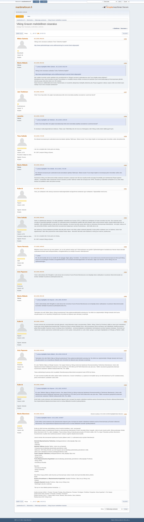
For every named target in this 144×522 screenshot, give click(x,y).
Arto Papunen (22, 272)
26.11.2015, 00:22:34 (39, 38)
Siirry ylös (19, 501)
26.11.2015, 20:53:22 (39, 217)
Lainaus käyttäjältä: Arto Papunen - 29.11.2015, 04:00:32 (52, 388)
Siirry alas (19, 33)
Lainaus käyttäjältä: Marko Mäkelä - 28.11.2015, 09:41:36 (52, 354)
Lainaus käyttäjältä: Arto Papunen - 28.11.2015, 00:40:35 (52, 300)
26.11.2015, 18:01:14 (39, 165)
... (32, 33)
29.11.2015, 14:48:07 (39, 384)
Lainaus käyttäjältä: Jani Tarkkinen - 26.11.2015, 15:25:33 (52, 120)
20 (43, 33)
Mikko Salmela (22, 38)
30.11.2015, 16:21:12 (39, 413)
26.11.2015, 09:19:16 (39, 62)
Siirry (102, 509)
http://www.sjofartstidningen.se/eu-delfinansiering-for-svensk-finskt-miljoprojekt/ (56, 45)
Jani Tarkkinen (22, 92)
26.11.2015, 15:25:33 (39, 91)
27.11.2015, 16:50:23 (39, 246)
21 (45, 33)
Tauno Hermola (22, 246)
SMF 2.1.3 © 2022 (18, 520)
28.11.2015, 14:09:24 (39, 321)
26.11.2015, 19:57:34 (39, 188)
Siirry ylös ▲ (127, 520)
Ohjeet (112, 520)
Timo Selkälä (22, 136)
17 (35, 33)
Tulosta (125, 33)
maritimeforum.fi (24, 7)
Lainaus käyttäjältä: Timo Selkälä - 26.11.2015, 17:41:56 (51, 168)
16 (33, 33)
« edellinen (116, 28)
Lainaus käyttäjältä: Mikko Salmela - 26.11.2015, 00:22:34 (52, 66)
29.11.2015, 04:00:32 (39, 350)
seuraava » (124, 28)
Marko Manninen (23, 414)
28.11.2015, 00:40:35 (39, 271)
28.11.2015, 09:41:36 (39, 296)
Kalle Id (20, 188)
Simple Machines (27, 520)
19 (41, 33)
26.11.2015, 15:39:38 (39, 116)
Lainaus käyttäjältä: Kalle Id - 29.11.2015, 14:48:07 (50, 417)
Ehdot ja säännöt (119, 520)
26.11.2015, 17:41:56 (39, 136)
